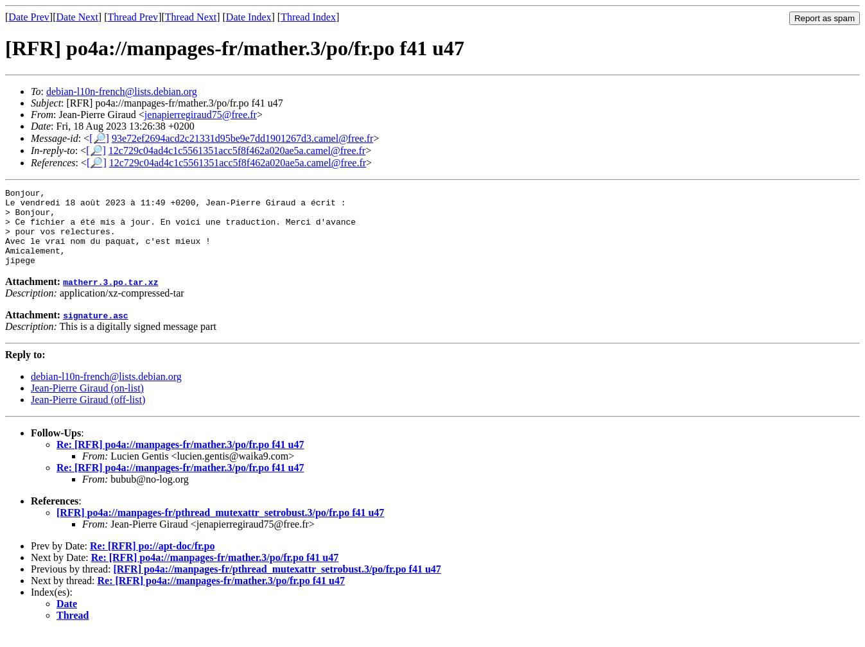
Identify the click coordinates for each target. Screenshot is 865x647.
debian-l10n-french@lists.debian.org (121, 91)
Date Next (77, 17)
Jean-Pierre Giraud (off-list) (88, 415)
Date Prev (28, 17)
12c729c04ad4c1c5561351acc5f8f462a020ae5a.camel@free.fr (237, 150)
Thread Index (308, 17)
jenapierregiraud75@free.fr (200, 114)
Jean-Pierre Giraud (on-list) (87, 403)
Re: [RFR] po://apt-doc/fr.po (152, 561)
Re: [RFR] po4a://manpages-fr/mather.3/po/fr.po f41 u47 (180, 459)
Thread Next (190, 17)
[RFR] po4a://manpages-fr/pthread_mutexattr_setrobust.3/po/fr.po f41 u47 (220, 527)
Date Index (249, 17)
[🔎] (99, 138)
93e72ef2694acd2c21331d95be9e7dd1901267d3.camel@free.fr (242, 138)
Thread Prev (132, 17)
